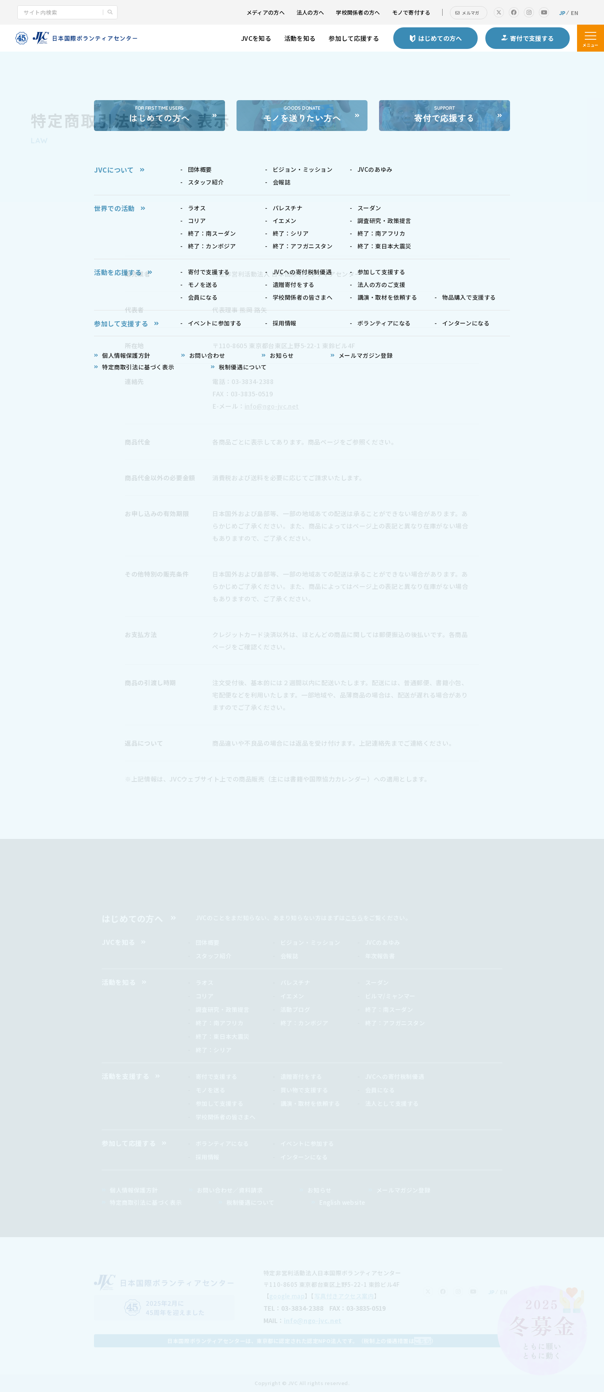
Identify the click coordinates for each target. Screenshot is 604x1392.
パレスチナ (295, 982)
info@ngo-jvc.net (272, 406)
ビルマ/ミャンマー (390, 996)
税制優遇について (250, 1202)
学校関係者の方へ (358, 12)
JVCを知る (256, 38)
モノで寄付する (411, 12)
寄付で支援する (217, 1076)
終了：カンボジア (304, 1023)
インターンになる (304, 1157)
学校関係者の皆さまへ (226, 1117)
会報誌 (289, 956)
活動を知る (300, 38)
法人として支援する (392, 1103)
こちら (354, 918)
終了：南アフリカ (220, 1023)
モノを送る (211, 1090)
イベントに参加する (307, 1143)
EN (574, 13)
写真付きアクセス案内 (344, 1296)
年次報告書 (380, 956)
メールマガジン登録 (403, 1190)
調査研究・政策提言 (223, 1009)
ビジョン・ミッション (310, 942)
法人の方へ (310, 12)
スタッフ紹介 (214, 956)
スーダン (377, 982)
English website (342, 1202)
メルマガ (470, 13)
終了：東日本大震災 (223, 1036)
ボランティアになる (222, 1143)
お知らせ (319, 1190)
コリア (205, 996)
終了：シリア (214, 1050)
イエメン (292, 996)
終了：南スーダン (389, 1009)
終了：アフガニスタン (395, 1023)
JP (562, 13)
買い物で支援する (304, 1090)
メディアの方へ (266, 12)
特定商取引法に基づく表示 (146, 1202)
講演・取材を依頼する (310, 1103)
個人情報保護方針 (134, 1190)
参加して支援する (220, 1103)
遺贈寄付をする (301, 1076)
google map (287, 1296)
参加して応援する (354, 38)
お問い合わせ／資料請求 (230, 1190)
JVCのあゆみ (382, 942)
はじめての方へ (132, 918)
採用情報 (208, 1157)
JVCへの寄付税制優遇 (394, 1076)
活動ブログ (295, 1009)
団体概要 (208, 942)
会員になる (380, 1090)
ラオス (205, 982)
